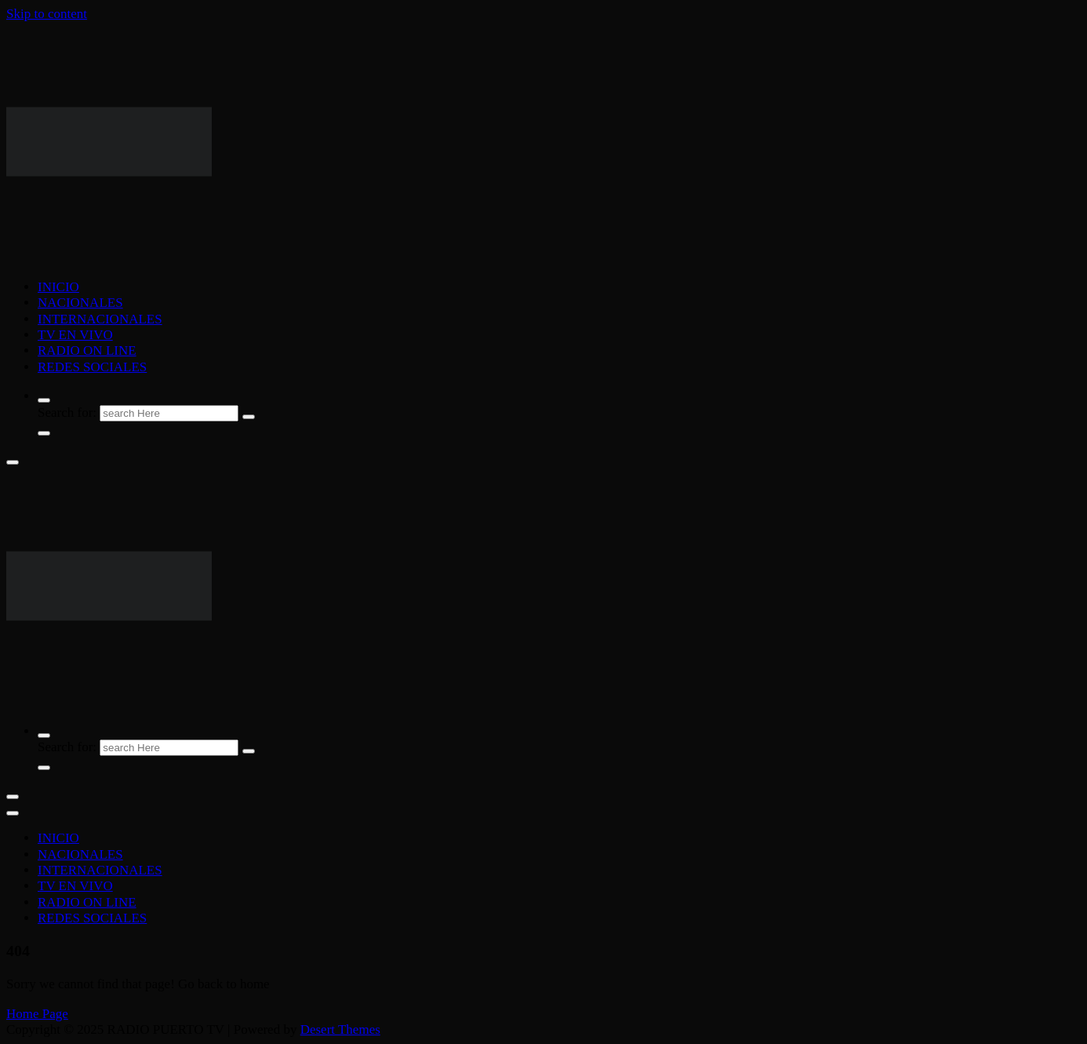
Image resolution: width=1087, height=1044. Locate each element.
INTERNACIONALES (100, 319)
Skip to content (46, 13)
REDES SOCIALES (92, 367)
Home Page (37, 1013)
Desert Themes (340, 1029)
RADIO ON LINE (87, 350)
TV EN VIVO (75, 334)
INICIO (58, 286)
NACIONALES (80, 302)
